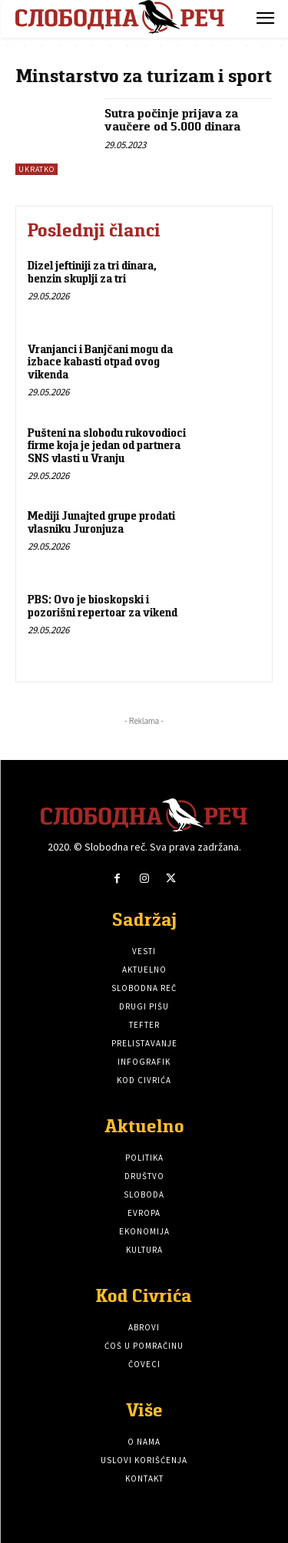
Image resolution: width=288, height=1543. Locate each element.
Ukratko (36, 169)
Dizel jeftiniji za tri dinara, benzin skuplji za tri (92, 272)
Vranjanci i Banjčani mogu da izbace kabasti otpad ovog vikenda (100, 361)
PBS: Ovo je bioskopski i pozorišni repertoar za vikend (102, 606)
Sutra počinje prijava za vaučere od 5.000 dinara (172, 120)
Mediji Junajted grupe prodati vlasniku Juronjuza (101, 522)
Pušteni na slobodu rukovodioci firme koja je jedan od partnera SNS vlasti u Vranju (107, 445)
